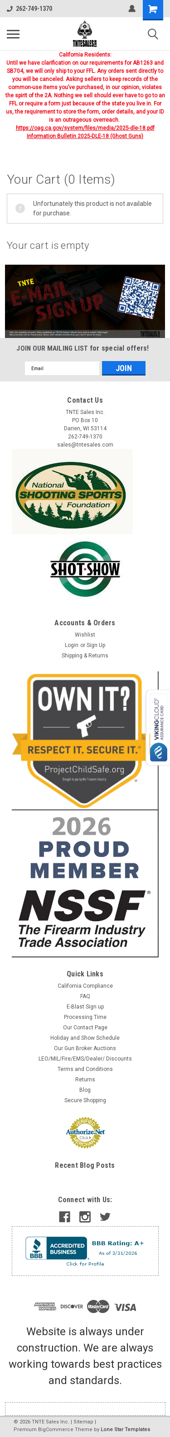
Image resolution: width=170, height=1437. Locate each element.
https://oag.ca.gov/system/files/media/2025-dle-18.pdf (85, 128)
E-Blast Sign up (85, 1007)
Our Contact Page (85, 1027)
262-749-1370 (29, 8)
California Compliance (85, 986)
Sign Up (96, 645)
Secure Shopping (85, 1100)
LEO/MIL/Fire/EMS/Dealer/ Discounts (85, 1059)
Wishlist (85, 635)
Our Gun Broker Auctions (85, 1048)
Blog (85, 1090)
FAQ (85, 996)
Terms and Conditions (85, 1069)
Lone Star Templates (125, 1429)
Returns (85, 1079)
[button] (85, 301)
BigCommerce (55, 1429)
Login (71, 645)
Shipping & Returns (85, 655)
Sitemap (83, 1422)
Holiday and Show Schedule (85, 1038)
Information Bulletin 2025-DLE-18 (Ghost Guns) (85, 136)
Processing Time (85, 1017)
